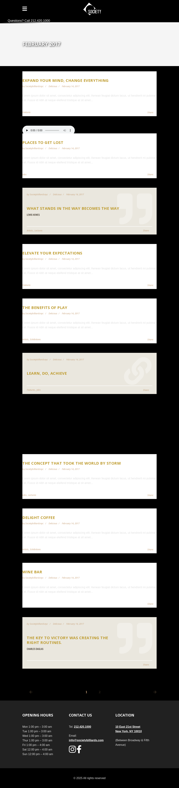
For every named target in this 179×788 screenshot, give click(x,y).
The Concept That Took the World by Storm (71, 463)
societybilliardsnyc (34, 86)
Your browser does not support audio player (48, 130)
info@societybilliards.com (86, 740)
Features (26, 112)
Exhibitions (35, 339)
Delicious (53, 86)
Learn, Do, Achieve (47, 373)
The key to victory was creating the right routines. (67, 640)
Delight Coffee (38, 517)
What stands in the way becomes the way (73, 208)
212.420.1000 (82, 726)
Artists (30, 230)
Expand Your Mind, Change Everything (65, 80)
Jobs (24, 174)
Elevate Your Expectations (52, 253)
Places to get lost (42, 142)
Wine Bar (32, 571)
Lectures (38, 230)
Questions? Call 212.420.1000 (29, 20)
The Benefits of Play (44, 307)
